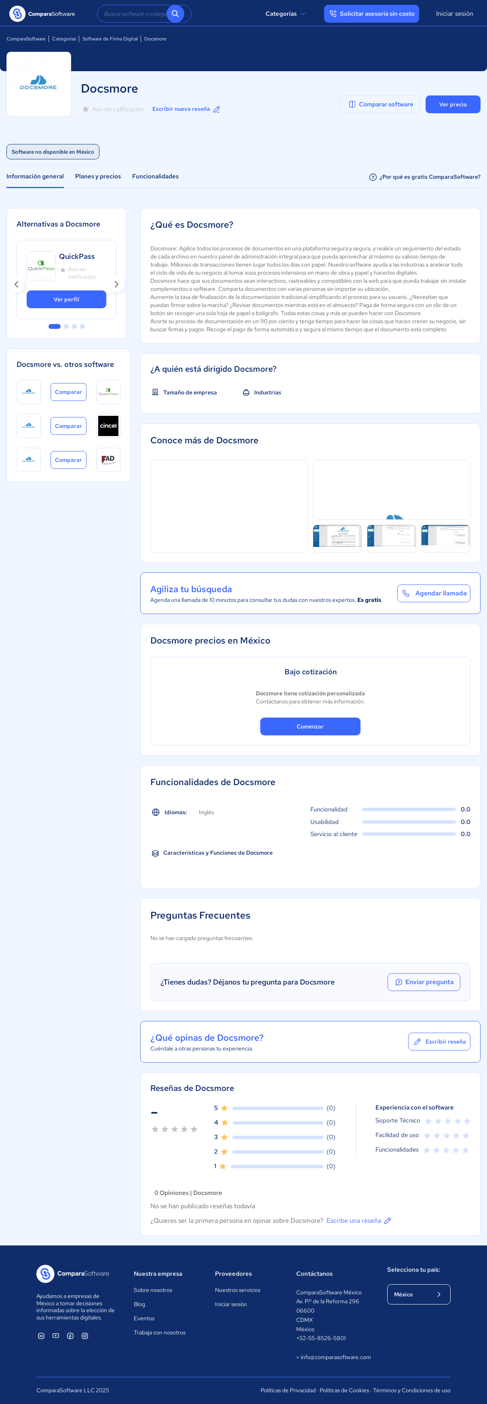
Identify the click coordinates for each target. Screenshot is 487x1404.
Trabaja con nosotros (160, 1332)
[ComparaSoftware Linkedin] (41, 1335)
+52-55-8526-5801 (321, 1338)
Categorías (287, 14)
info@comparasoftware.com (333, 1357)
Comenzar (310, 726)
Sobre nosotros (153, 1290)
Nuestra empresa (158, 1274)
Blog (139, 1304)
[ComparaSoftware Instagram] (85, 1335)
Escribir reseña (439, 1041)
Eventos (144, 1318)
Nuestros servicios (237, 1290)
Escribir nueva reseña (186, 109)
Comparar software (380, 104)
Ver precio (453, 104)
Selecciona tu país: (413, 1270)
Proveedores (233, 1274)
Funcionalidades (155, 176)
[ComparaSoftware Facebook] (70, 1335)
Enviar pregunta (424, 982)
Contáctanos (314, 1274)
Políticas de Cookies (344, 1390)
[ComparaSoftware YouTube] (56, 1335)
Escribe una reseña (359, 1221)
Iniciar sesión (454, 13)
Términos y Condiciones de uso (412, 1390)
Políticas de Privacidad (288, 1390)
